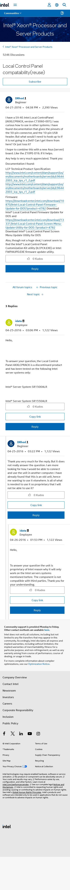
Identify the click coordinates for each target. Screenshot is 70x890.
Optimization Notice (39, 664)
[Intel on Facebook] (4, 734)
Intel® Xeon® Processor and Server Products (28, 46)
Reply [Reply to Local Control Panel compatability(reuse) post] (35, 269)
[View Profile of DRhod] (20, 98)
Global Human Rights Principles (26, 792)
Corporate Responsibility (18, 710)
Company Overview (15, 677)
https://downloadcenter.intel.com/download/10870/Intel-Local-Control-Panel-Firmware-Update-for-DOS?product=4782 (35, 204)
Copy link (35, 416)
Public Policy (10, 723)
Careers (7, 703)
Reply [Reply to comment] (35, 427)
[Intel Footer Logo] (7, 826)
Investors (8, 697)
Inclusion (8, 717)
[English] (56, 5)
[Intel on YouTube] (30, 734)
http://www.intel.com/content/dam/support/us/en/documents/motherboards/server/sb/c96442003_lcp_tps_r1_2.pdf (35, 176)
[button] (28, 258)
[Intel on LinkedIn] (21, 734)
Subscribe (35, 81)
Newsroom (9, 690)
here (46, 630)
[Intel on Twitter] (13, 734)
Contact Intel (10, 684)
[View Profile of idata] (19, 321)
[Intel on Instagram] (38, 734)
